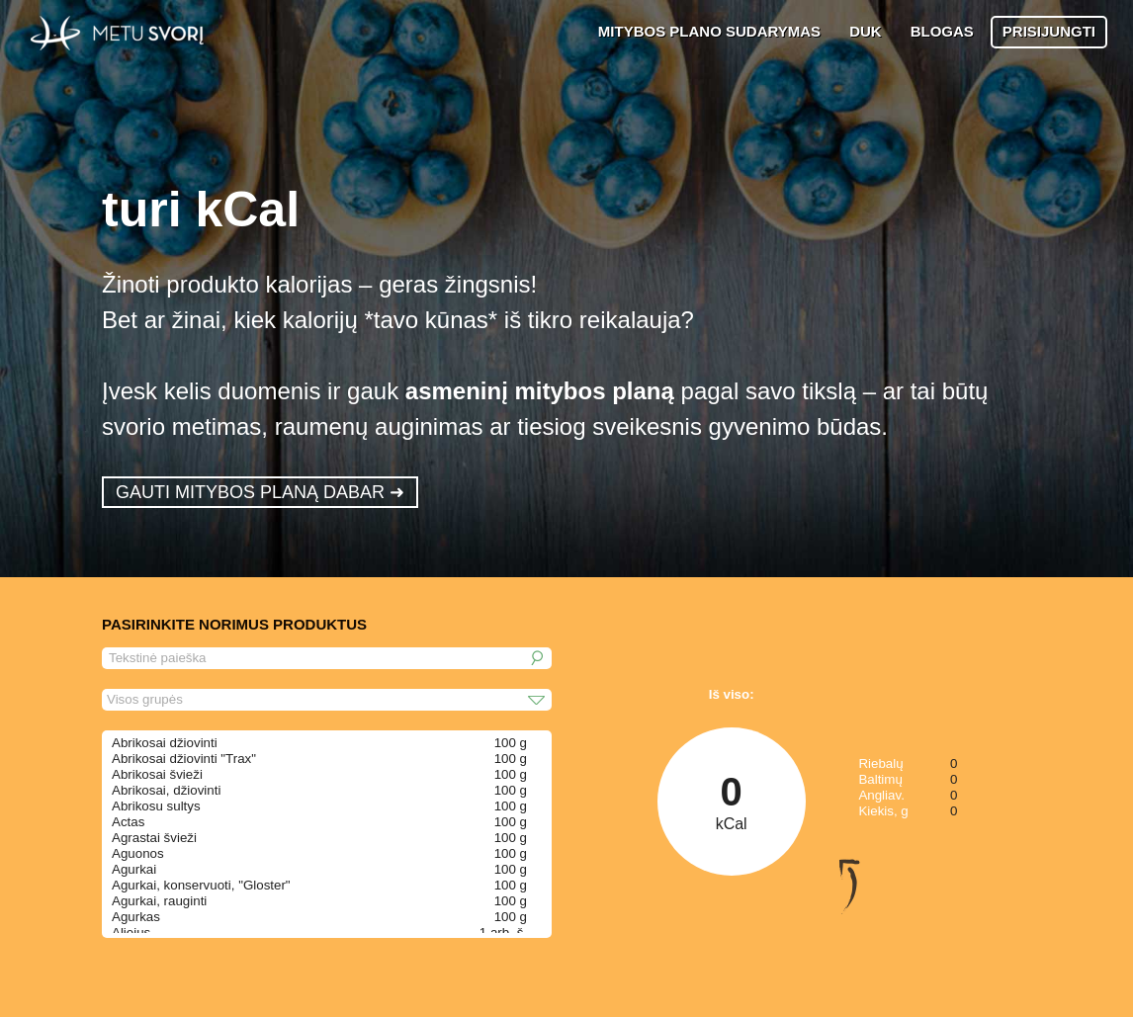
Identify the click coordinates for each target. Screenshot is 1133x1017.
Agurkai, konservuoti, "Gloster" (201, 885)
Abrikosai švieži (157, 774)
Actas (128, 821)
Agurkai (134, 869)
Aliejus (131, 932)
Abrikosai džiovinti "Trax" (184, 758)
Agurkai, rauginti (159, 900)
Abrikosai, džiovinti (166, 790)
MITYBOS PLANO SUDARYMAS (709, 31)
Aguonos (138, 853)
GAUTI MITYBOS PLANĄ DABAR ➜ (260, 492)
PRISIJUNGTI (1048, 31)
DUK (865, 31)
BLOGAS (942, 31)
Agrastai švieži (154, 837)
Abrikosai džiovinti (165, 742)
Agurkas (136, 916)
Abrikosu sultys (156, 806)
